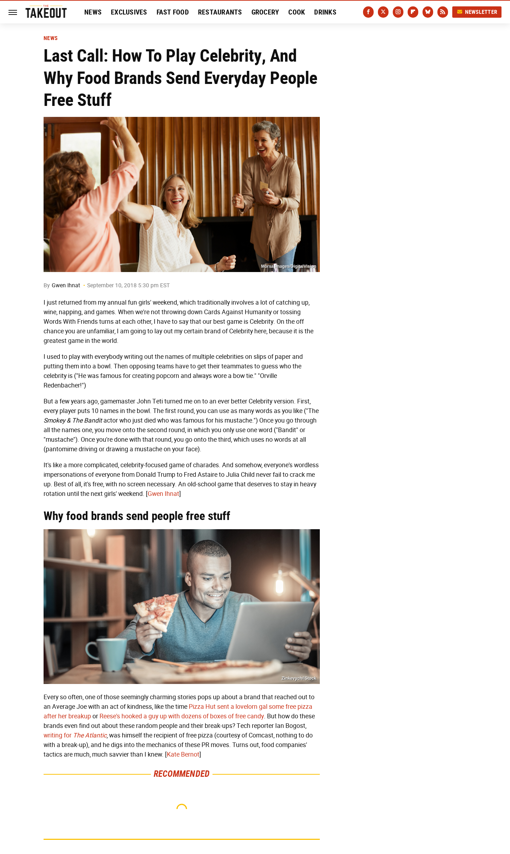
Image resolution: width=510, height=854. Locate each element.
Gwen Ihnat (66, 285)
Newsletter (477, 12)
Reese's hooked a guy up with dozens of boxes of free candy (182, 716)
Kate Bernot (183, 754)
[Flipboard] (413, 12)
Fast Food (173, 12)
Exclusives (129, 12)
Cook (296, 12)
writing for (75, 735)
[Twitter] (383, 12)
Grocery (265, 12)
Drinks (325, 12)
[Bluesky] (428, 12)
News (93, 12)
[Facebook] (368, 12)
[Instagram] (398, 12)
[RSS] (442, 12)
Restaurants (220, 12)
